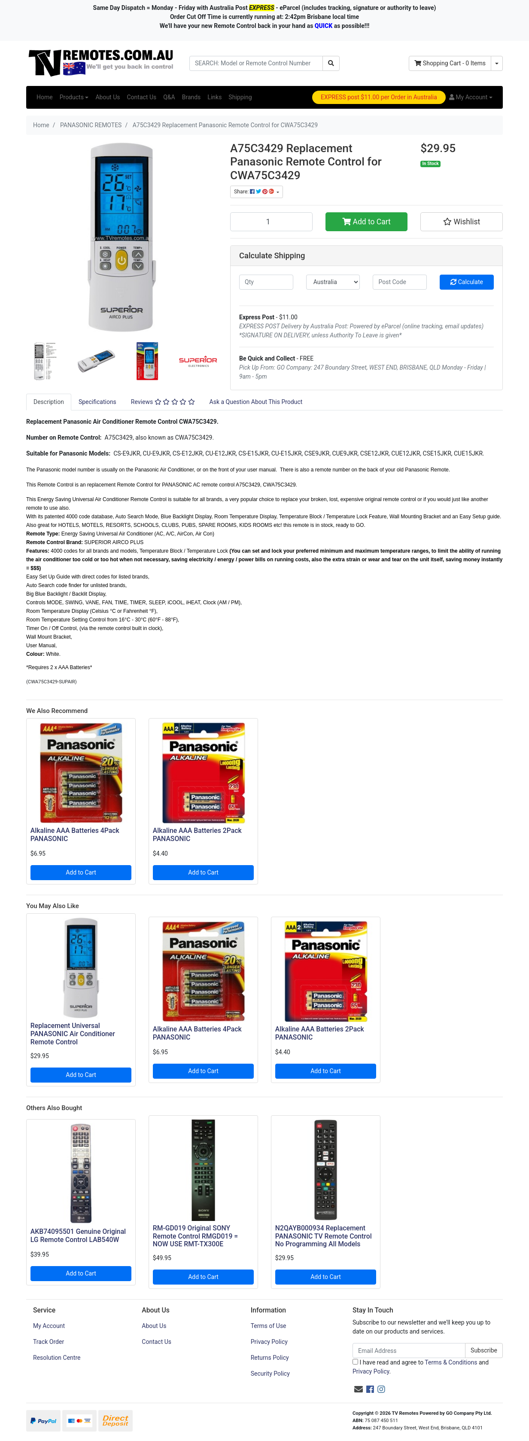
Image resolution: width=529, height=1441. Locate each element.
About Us (107, 97)
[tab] (48, 402)
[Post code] (400, 282)
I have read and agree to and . (421, 1367)
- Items (450, 63)
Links (214, 97)
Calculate (466, 281)
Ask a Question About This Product (256, 401)
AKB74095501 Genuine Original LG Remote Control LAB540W (78, 1235)
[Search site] (331, 63)
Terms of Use (268, 1325)
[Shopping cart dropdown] (497, 63)
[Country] (333, 282)
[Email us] (358, 1389)
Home (44, 97)
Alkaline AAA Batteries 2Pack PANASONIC (197, 834)
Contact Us (141, 97)
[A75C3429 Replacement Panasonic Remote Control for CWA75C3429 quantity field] (271, 221)
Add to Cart (366, 221)
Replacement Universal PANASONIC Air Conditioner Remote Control (72, 1034)
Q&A (169, 97)
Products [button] (72, 97)
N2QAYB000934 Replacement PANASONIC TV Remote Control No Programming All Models (323, 1236)
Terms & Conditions (451, 1362)
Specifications (97, 401)
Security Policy (270, 1373)
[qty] (266, 282)
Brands (191, 97)
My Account (49, 1325)
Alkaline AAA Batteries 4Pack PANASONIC (74, 834)
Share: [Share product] (254, 192)
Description (48, 401)
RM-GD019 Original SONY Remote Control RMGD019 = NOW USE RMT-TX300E (195, 1236)
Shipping (240, 97)
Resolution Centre (56, 1357)
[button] (471, 97)
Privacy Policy (269, 1341)
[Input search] (256, 63)
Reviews (163, 401)
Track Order (48, 1341)
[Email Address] (409, 1350)
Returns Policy (270, 1357)
